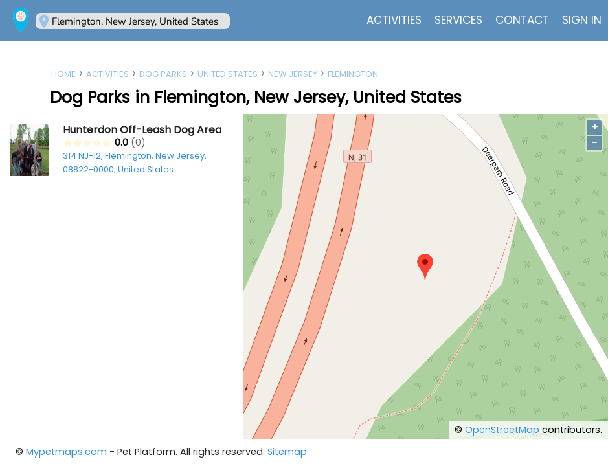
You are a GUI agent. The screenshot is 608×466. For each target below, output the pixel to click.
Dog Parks (163, 74)
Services (458, 20)
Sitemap (287, 451)
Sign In (582, 20)
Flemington (353, 74)
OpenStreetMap (502, 429)
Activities (394, 20)
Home (63, 74)
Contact (522, 20)
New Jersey (292, 74)
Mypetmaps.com (66, 451)
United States (227, 74)
